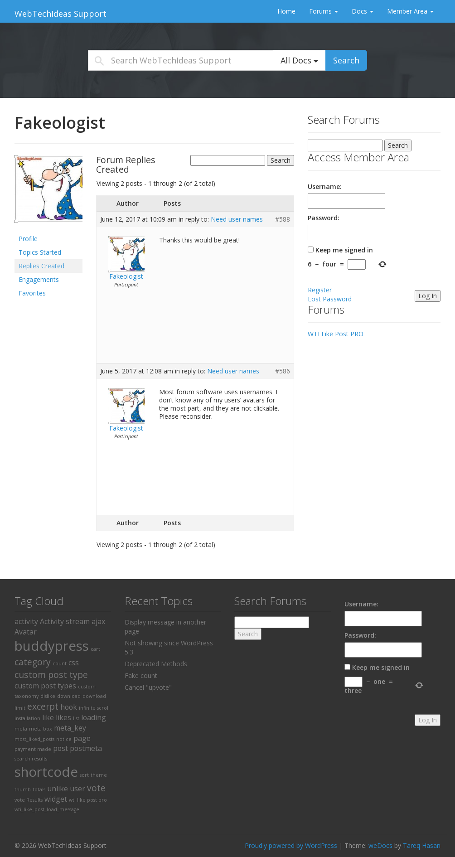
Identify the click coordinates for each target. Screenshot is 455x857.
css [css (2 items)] (73, 663)
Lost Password (330, 299)
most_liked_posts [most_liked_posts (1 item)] (34, 739)
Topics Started (40, 252)
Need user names (237, 219)
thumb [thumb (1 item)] (23, 789)
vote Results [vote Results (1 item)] (29, 800)
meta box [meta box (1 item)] (40, 729)
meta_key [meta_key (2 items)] (70, 728)
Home (286, 11)
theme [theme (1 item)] (99, 775)
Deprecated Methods (156, 663)
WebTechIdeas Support (60, 13)
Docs (362, 11)
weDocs (380, 845)
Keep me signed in (344, 250)
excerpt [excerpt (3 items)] (42, 706)
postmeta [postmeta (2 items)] (86, 748)
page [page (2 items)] (82, 738)
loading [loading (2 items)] (93, 717)
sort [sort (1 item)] (84, 775)
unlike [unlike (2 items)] (57, 789)
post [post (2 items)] (60, 748)
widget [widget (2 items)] (55, 799)
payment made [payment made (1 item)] (33, 749)
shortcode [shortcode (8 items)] (46, 772)
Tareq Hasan (421, 845)
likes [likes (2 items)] (63, 717)
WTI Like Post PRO (335, 333)
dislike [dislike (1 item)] (47, 696)
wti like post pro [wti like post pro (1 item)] (88, 800)
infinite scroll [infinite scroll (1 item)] (94, 708)
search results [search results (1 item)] (31, 758)
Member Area (410, 11)
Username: (325, 186)
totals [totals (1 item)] (39, 789)
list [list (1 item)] (76, 718)
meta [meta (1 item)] (21, 729)
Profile (28, 238)
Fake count (141, 675)
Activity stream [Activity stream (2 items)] (65, 621)
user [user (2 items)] (77, 789)
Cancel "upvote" (148, 687)
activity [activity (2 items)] (26, 621)
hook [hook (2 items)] (68, 707)
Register (320, 290)
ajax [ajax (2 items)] (98, 621)
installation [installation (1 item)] (27, 718)
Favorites (32, 293)
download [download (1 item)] (69, 696)
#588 (282, 219)
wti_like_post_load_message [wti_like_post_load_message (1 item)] (47, 809)
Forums (323, 11)
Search (346, 60)
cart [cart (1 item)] (95, 649)
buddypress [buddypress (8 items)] (52, 646)
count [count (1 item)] (60, 663)
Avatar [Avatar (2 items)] (26, 632)
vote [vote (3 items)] (96, 788)
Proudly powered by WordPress (291, 845)
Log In (427, 295)
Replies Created (41, 265)
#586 (282, 371)
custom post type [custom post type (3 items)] (51, 674)
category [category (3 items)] (33, 662)
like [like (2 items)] (48, 717)
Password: (323, 217)
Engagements (39, 279)
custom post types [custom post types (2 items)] (45, 686)
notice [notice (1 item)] (64, 739)
